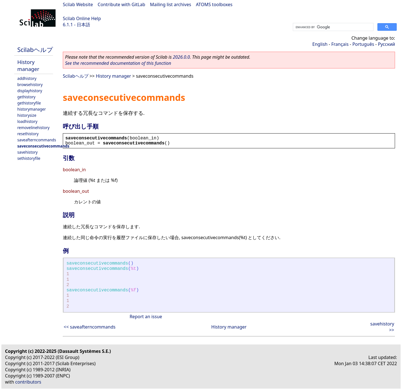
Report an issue (146, 316)
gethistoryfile (29, 103)
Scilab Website (78, 4)
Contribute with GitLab (121, 4)
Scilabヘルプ (35, 50)
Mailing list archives (170, 4)
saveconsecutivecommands (43, 146)
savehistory (27, 152)
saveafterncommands (36, 139)
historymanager (31, 109)
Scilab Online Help (82, 18)
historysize (26, 115)
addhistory (26, 78)
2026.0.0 (181, 57)
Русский (386, 44)
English (319, 44)
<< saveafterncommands (90, 327)
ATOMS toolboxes (214, 4)
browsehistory (30, 84)
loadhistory (27, 121)
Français (340, 44)
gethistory (26, 96)
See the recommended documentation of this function (118, 63)
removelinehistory (33, 127)
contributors (28, 382)
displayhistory (29, 90)
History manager (28, 65)
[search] (333, 27)
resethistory (28, 133)
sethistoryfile (28, 158)
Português (363, 44)
